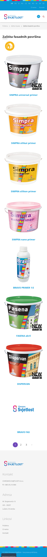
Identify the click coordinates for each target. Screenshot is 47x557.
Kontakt (41, 7)
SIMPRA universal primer (23, 94)
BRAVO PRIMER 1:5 (23, 287)
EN (16, 3)
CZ (26, 3)
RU (29, 3)
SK (40, 3)
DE (43, 3)
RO (33, 3)
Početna (5, 26)
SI (18, 3)
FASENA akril (23, 335)
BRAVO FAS (23, 432)
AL (36, 3)
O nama (33, 7)
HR (12, 3)
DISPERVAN (23, 383)
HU (22, 3)
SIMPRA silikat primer (23, 143)
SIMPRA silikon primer (23, 191)
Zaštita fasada (15, 26)
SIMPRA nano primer (23, 239)
